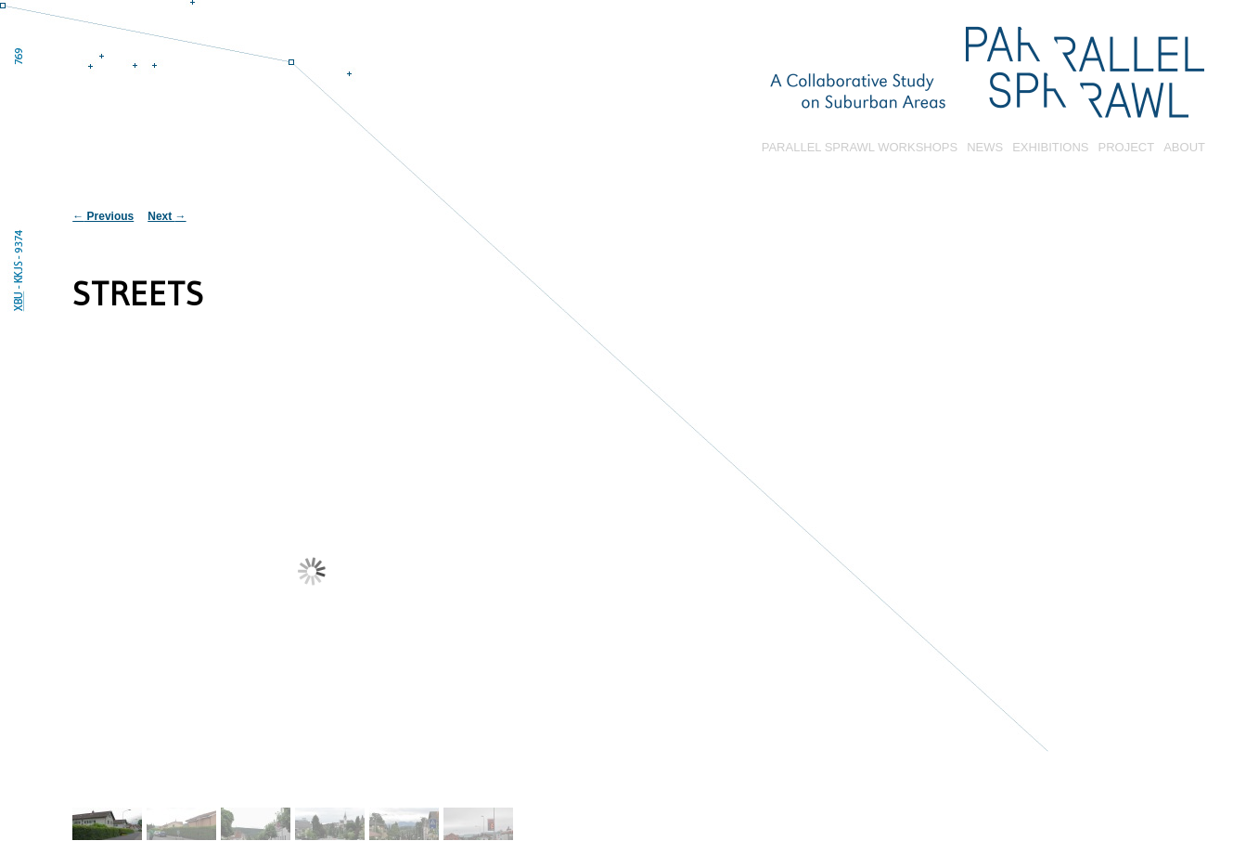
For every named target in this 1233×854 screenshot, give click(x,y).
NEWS (985, 147)
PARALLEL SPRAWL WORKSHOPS (859, 147)
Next (167, 216)
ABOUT (1184, 147)
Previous (103, 216)
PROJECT (1126, 147)
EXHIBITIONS (1050, 147)
